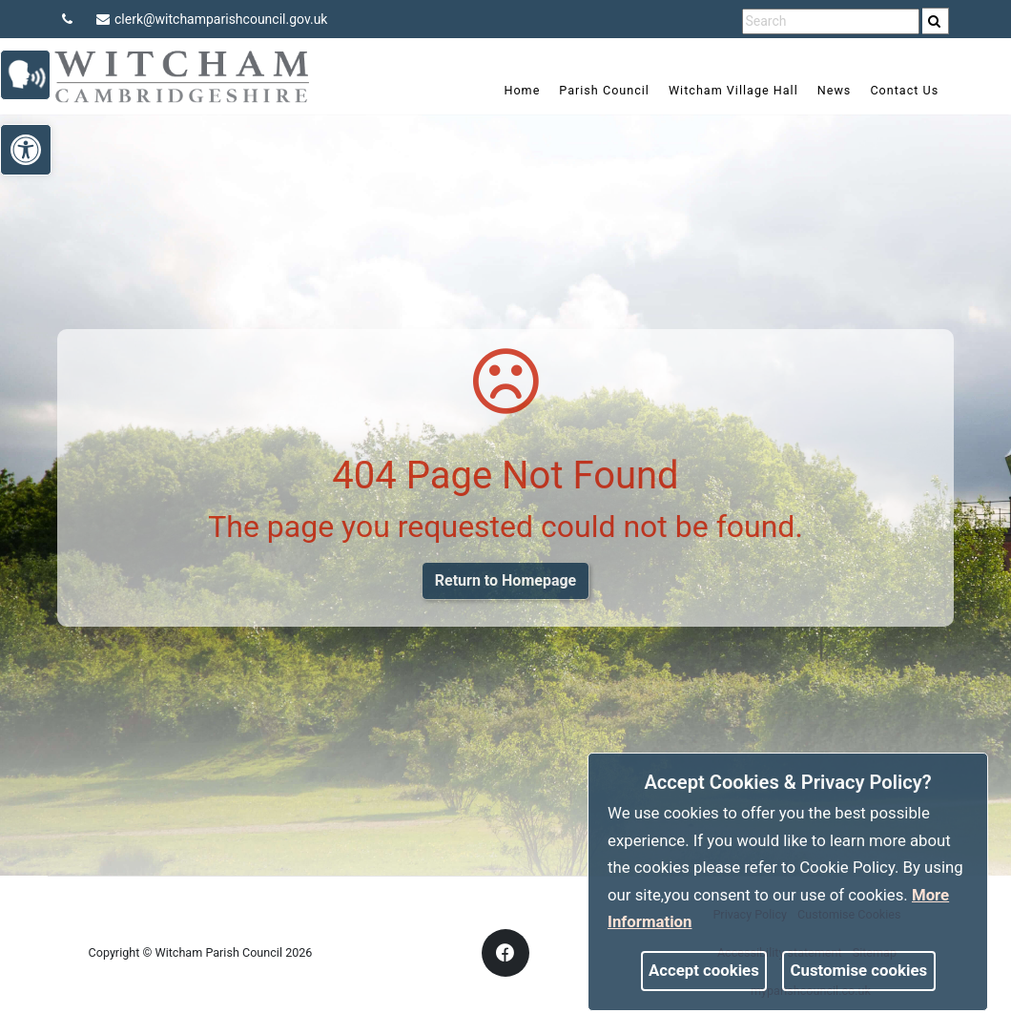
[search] (935, 21)
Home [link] (509, 90)
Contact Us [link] (891, 90)
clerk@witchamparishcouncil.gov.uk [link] (211, 19)
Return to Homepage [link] (505, 580)
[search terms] (830, 21)
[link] (934, 21)
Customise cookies (859, 970)
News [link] (821, 90)
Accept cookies (704, 970)
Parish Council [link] (592, 90)
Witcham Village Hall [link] (720, 90)
